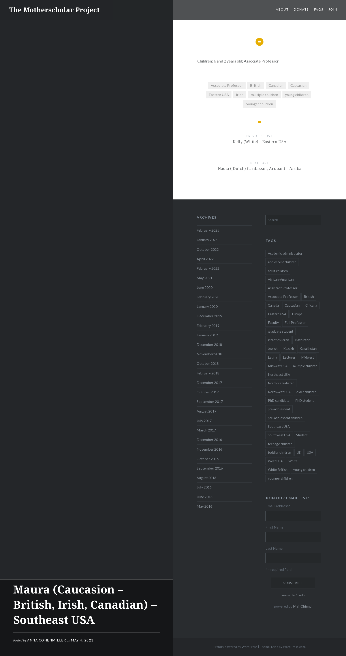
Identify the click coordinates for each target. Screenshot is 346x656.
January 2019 (207, 335)
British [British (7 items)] (309, 297)
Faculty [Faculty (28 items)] (273, 322)
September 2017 (210, 401)
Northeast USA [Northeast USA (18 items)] (279, 374)
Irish (239, 94)
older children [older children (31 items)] (306, 392)
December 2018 (209, 344)
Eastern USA (219, 94)
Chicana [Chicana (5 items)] (311, 305)
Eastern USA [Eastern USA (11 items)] (277, 314)
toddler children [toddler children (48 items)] (279, 452)
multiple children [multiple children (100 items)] (305, 366)
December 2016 (209, 439)
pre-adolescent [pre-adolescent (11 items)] (279, 409)
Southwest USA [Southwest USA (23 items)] (279, 435)
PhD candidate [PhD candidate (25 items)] (279, 400)
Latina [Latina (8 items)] (272, 357)
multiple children (264, 94)
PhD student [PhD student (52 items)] (304, 400)
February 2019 (208, 325)
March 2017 (206, 430)
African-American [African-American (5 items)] (281, 279)
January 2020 (207, 306)
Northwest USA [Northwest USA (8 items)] (279, 392)
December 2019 (209, 316)
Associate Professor (227, 85)
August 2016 (206, 477)
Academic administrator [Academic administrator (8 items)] (285, 253)
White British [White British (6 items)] (278, 470)
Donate (301, 9)
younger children (259, 104)
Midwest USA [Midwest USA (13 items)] (278, 366)
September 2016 (210, 468)
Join (333, 9)
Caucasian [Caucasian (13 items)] (292, 305)
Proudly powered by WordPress (235, 647)
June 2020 (204, 287)
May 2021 (204, 278)
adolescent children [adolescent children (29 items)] (282, 262)
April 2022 (205, 259)
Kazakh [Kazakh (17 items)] (288, 348)
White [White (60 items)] (292, 461)
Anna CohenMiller (46, 640)
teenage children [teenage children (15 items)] (280, 444)
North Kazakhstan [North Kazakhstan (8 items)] (281, 383)
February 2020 (208, 297)
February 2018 (208, 373)
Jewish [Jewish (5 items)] (273, 348)
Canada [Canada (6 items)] (273, 305)
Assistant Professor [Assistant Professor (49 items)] (282, 288)
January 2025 (207, 240)
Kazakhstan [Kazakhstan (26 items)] (308, 348)
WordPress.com (294, 647)
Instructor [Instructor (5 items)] (302, 340)
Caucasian (298, 85)
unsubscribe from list (293, 595)
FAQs (318, 9)
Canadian (276, 85)
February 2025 (208, 230)
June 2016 (204, 497)
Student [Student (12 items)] (302, 435)
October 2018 (208, 363)
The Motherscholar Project (54, 9)
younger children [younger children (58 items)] (280, 478)
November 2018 (209, 354)
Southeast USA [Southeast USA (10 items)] (279, 426)
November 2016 (209, 449)
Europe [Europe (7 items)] (297, 314)
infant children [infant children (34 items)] (278, 340)
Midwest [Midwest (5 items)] (307, 357)
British (255, 85)
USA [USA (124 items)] (310, 452)
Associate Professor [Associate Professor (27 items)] (283, 297)
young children (296, 94)
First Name (274, 527)
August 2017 (206, 411)
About (282, 9)
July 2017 (204, 420)
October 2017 (208, 392)
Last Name (273, 548)
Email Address (277, 506)
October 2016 (208, 459)
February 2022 (208, 268)
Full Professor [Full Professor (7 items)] (295, 322)
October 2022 (208, 249)
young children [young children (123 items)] (304, 470)
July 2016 (204, 487)
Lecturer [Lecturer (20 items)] (289, 357)
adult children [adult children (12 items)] (278, 271)
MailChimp (302, 606)
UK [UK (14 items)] (299, 452)
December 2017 (209, 382)
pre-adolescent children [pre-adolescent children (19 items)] (285, 418)
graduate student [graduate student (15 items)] (280, 331)
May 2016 (204, 506)
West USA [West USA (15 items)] (275, 461)
